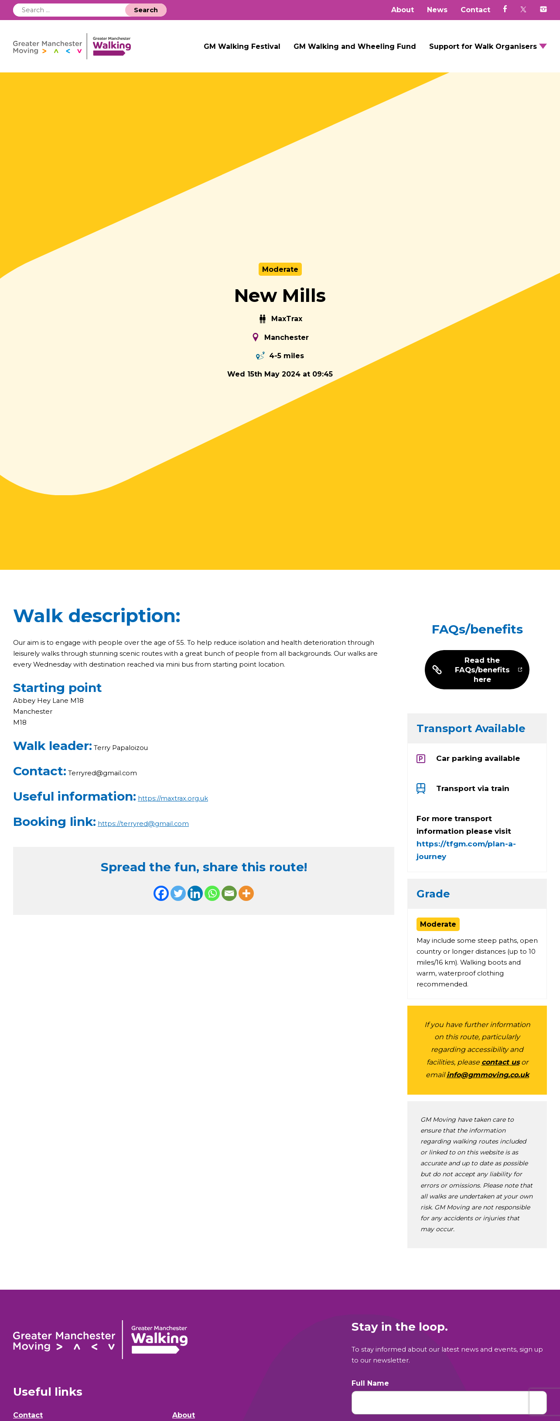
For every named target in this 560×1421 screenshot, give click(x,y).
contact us (500, 1080)
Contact (475, 10)
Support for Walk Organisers (483, 52)
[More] (246, 910)
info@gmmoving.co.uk (488, 1093)
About (402, 10)
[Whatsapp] (212, 910)
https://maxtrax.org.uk (176, 815)
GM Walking (97, 51)
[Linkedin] (195, 910)
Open (543, 52)
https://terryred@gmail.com (146, 840)
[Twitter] (178, 910)
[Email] (229, 910)
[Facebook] (161, 910)
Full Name (370, 1403)
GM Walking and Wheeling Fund (355, 52)
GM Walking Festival (242, 52)
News (437, 10)
